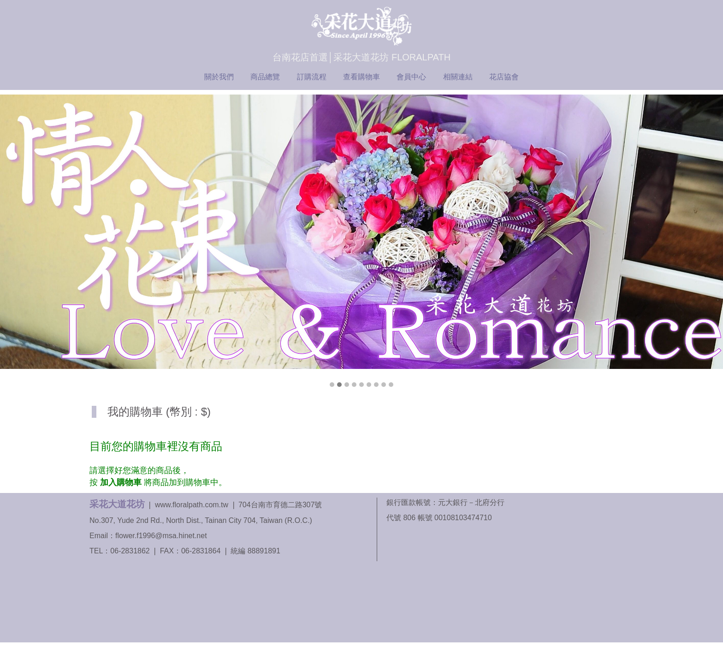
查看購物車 (361, 77)
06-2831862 (129, 551)
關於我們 (219, 77)
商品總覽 (265, 77)
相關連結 (458, 77)
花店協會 (504, 77)
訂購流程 (311, 77)
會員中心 (411, 77)
